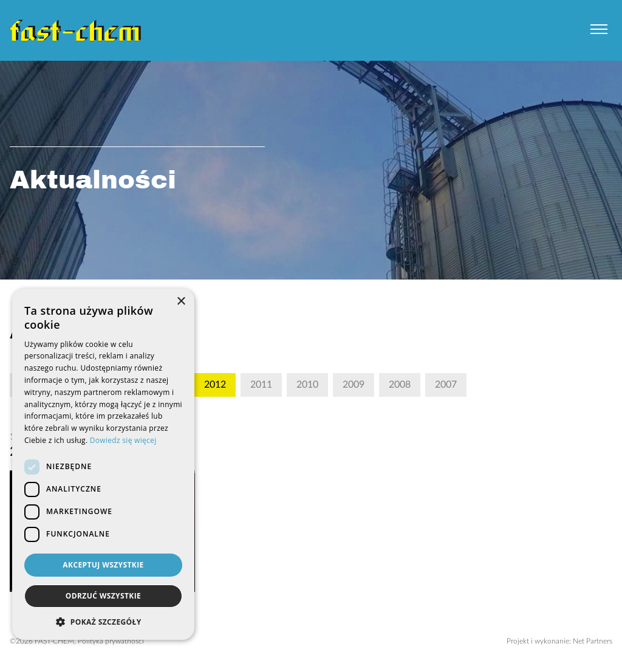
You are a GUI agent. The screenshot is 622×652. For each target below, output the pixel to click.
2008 (400, 384)
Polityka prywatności (111, 641)
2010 (307, 384)
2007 (446, 384)
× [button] (180, 301)
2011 (261, 384)
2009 (353, 384)
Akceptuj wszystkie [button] (103, 565)
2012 (215, 384)
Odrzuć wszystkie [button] (103, 596)
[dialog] (103, 464)
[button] (103, 622)
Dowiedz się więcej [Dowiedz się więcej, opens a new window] (123, 440)
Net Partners (592, 641)
